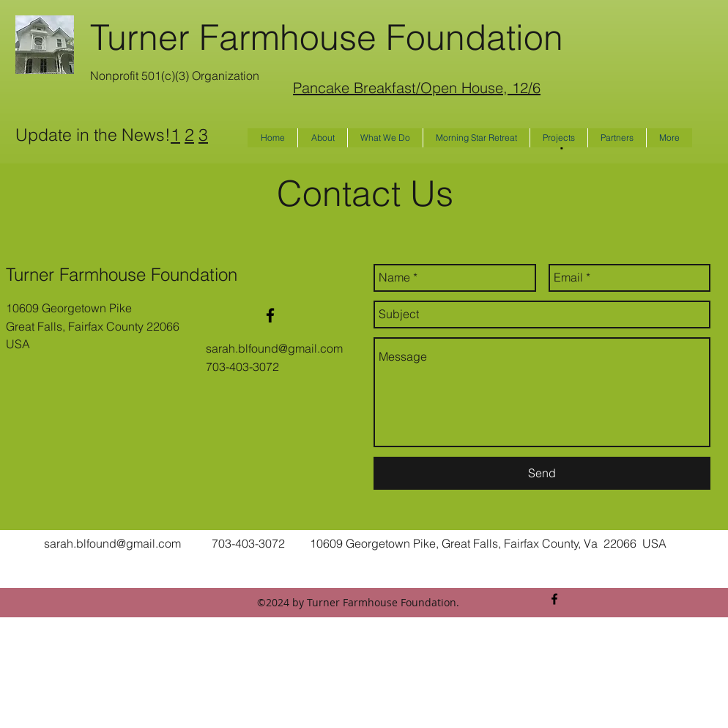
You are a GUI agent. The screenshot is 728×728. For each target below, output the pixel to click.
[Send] (542, 473)
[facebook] (270, 315)
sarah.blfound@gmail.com (274, 348)
